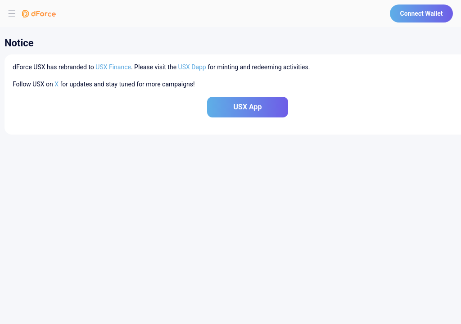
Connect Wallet (421, 13)
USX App (247, 107)
